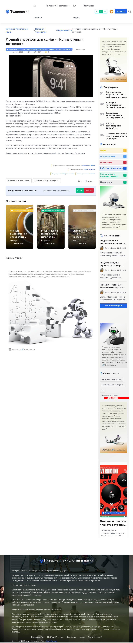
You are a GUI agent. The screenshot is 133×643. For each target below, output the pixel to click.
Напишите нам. (90, 174)
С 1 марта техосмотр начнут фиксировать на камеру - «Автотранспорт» (116, 136)
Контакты (89, 6)
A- (97, 11)
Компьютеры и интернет (19, 180)
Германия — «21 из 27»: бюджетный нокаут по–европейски (111, 286)
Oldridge (13, 241)
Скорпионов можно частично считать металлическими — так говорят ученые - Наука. (82, 241)
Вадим (75, 241)
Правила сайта (37, 637)
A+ (105, 11)
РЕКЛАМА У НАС (55, 637)
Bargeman (45, 241)
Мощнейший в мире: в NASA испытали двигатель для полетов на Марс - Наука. (50, 238)
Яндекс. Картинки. (89, 170)
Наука (76, 12)
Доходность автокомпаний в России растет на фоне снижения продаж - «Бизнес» (115, 115)
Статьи (82, 637)
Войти (121, 11)
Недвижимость (64, 30)
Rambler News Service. (88, 165)
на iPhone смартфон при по (47, 180)
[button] (129, 11)
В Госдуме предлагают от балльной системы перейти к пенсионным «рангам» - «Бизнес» (115, 105)
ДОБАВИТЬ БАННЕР (113, 398)
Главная (38, 12)
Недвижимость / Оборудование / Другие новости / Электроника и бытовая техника (39, 49)
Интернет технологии (57, 6)
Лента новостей (95, 637)
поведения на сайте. (68, 174)
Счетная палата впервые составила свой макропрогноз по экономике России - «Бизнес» (116, 94)
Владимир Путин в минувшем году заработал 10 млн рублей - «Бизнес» (113, 242)
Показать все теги (109, 396)
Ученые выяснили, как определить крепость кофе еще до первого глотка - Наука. (19, 240)
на (102, 390)
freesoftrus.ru (51, 642)
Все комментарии (113, 306)
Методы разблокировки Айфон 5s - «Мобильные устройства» (113, 125)
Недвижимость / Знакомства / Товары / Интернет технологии (114, 513)
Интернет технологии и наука (17, 30)
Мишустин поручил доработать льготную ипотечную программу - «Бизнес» (111, 264)
